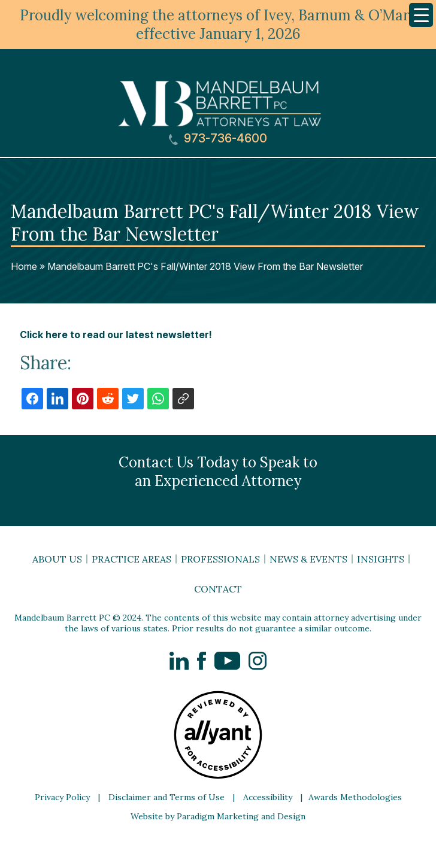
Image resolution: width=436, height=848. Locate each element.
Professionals (220, 559)
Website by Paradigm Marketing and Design (218, 816)
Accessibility (267, 797)
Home (24, 266)
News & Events (308, 559)
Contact (218, 589)
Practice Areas (131, 559)
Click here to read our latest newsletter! (116, 335)
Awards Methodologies (355, 797)
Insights (380, 559)
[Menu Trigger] (421, 15)
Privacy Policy (62, 797)
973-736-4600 (218, 138)
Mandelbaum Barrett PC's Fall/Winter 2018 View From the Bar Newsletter (205, 266)
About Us (57, 559)
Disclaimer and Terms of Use (166, 797)
